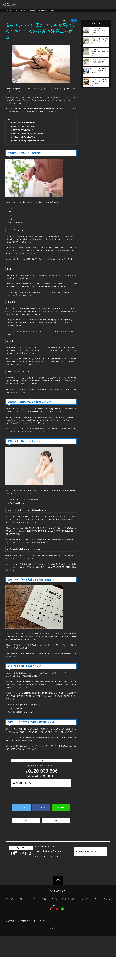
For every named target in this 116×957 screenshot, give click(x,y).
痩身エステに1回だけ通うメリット (23, 130)
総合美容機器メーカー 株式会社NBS (18, 921)
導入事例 (44, 899)
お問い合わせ (106, 899)
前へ (26, 821)
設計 (21, 899)
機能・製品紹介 (10, 899)
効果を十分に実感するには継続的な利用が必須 (27, 141)
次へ (56, 821)
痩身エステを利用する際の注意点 (22, 137)
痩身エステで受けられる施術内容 (22, 122)
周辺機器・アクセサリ (68, 899)
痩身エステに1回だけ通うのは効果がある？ (26, 126)
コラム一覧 (14, 10)
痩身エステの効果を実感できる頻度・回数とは (27, 133)
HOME (7, 10)
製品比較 (54, 899)
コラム (74, 20)
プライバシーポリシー (41, 921)
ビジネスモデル (32, 899)
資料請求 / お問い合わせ (23, 783)
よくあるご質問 (84, 899)
